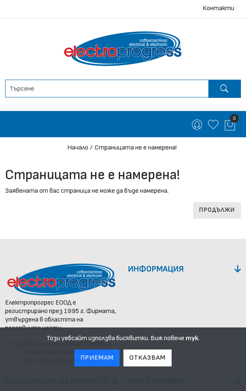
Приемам (97, 358)
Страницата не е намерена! (136, 148)
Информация (156, 269)
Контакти (218, 8)
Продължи (217, 210)
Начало (77, 148)
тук (192, 338)
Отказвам (147, 358)
